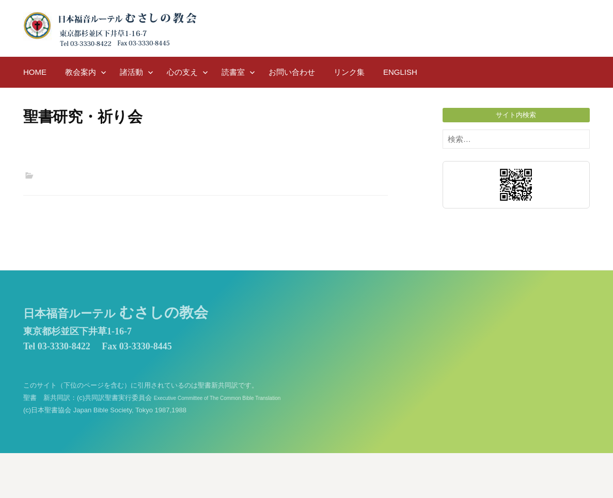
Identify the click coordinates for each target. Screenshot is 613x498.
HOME (34, 72)
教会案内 (80, 72)
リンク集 (349, 72)
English (400, 72)
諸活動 (131, 72)
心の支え (182, 72)
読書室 (233, 72)
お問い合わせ (292, 72)
